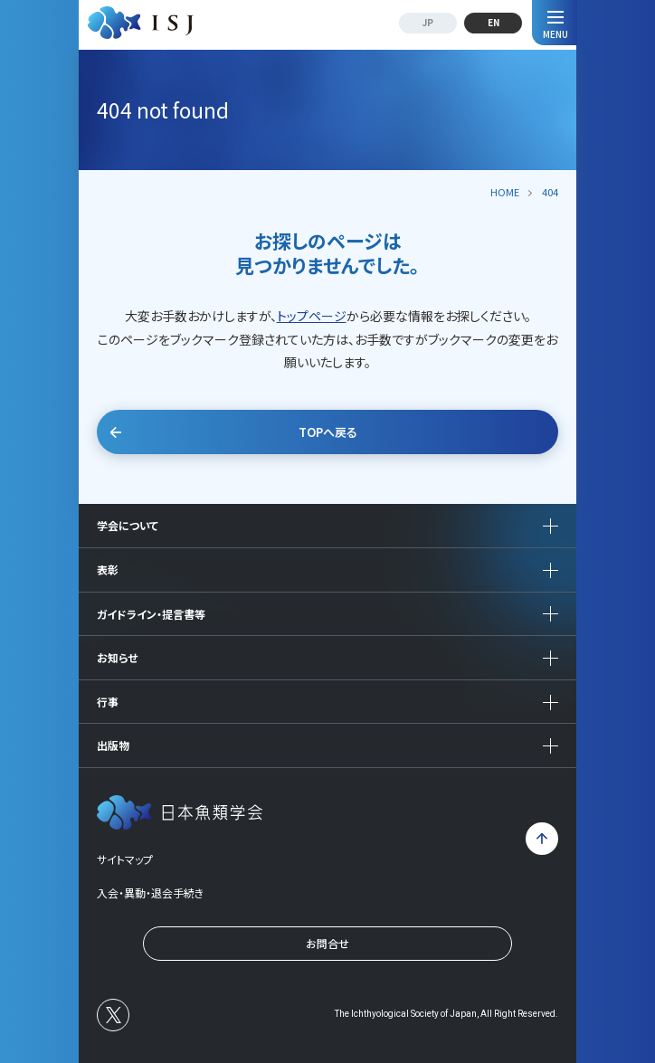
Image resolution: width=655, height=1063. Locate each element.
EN (493, 22)
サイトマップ (125, 859)
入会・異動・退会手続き (150, 892)
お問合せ (327, 943)
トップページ (311, 316)
